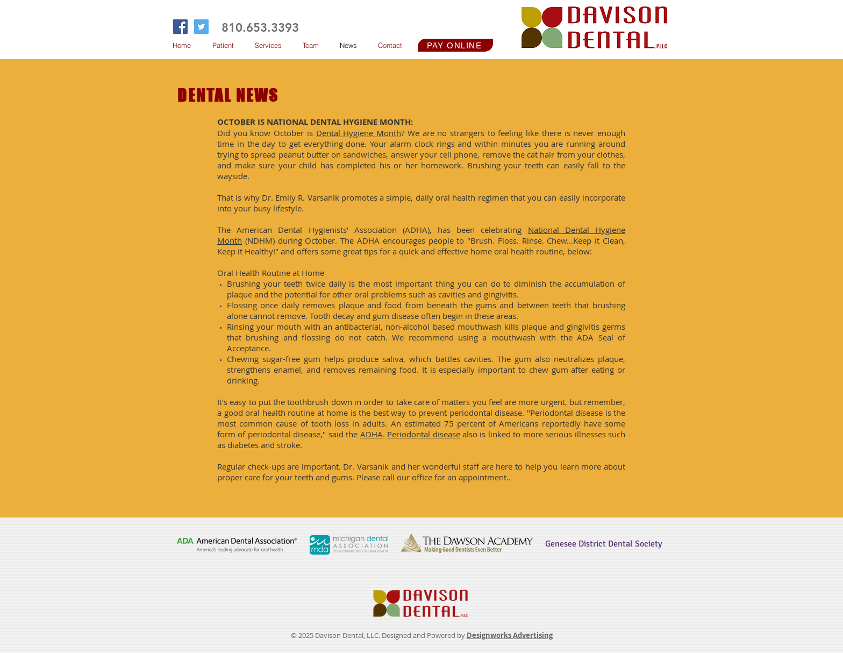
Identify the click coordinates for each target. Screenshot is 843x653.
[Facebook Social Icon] (180, 26)
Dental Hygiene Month (358, 132)
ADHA (371, 434)
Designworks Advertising (510, 635)
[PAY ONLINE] (455, 45)
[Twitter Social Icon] (201, 26)
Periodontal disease (423, 434)
